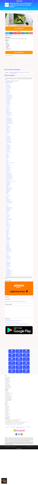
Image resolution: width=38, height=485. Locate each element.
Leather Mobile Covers (9, 95)
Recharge (6, 392)
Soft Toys (7, 253)
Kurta (7, 159)
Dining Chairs (8, 247)
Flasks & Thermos (8, 199)
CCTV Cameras (8, 226)
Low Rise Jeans (8, 165)
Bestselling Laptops (9, 275)
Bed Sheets (7, 230)
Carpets (7, 236)
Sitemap (29, 427)
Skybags (7, 155)
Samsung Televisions (9, 112)
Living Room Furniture (9, 251)
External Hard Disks (8, 130)
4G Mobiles (7, 84)
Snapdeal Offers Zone (25, 8)
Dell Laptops (8, 131)
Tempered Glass (8, 103)
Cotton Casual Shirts (9, 176)
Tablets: (6, 260)
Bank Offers (6, 412)
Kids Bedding (8, 237)
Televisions (7, 107)
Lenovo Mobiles (8, 88)
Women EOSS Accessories (9, 270)
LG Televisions (8, 114)
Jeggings (7, 192)
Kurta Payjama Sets (8, 174)
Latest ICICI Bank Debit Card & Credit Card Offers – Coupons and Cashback (14, 423)
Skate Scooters (8, 257)
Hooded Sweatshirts (9, 173)
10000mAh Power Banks (9, 97)
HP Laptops (7, 132)
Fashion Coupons (7, 393)
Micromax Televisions (9, 113)
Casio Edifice (8, 150)
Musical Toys (8, 255)
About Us (8, 427)
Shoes (7, 157)
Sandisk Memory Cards (9, 121)
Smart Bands (8, 101)
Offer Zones (6, 406)
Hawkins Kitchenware (9, 202)
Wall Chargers (8, 104)
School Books (8, 209)
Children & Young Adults (9, 207)
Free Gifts (6, 414)
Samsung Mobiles (8, 86)
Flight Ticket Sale (7, 418)
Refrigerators (8, 216)
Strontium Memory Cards (9, 123)
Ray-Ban (7, 161)
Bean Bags (7, 245)
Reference (7, 211)
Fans (7, 217)
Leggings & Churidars (9, 187)
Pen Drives (7, 133)
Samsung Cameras (8, 142)
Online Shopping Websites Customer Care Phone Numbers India (13, 320)
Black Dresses (8, 191)
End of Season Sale (7, 411)
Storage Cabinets (8, 248)
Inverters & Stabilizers (9, 219)
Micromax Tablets (8, 263)
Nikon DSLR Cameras (9, 138)
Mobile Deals (6, 410)
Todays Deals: (7, 267)
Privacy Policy (14, 447)
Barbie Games (8, 258)
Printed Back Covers (9, 96)
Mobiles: (6, 83)
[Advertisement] (19, 62)
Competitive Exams (8, 208)
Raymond (7, 160)
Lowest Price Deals (7, 417)
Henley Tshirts (8, 169)
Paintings (7, 197)
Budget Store (8, 274)
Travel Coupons (7, 395)
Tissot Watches (8, 151)
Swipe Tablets (8, 265)
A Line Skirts (7, 194)
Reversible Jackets (8, 167)
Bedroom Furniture (8, 250)
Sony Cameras (8, 139)
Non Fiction (7, 206)
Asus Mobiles (8, 92)
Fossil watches (8, 149)
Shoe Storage (8, 246)
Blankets (7, 235)
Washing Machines (8, 218)
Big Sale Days (7, 409)
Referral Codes (7, 407)
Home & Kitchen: (7, 195)
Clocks (7, 198)
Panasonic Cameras (8, 141)
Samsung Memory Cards (9, 122)
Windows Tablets (8, 261)
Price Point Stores (8, 272)
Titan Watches (8, 147)
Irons (7, 221)
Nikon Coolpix (8, 137)
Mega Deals (6, 416)
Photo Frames (8, 200)
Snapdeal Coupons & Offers (18, 8)
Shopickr (8, 55)
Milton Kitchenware (8, 203)
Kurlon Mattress (8, 239)
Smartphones (8, 85)
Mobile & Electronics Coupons (9, 394)
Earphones (7, 111)
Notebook (7, 128)
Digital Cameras (8, 140)
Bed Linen (7, 229)
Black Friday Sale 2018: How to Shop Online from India (11, 322)
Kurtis (7, 186)
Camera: (6, 134)
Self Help (7, 212)
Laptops (7, 129)
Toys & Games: (7, 252)
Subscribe (22, 427)
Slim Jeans (7, 166)
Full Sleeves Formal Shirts (9, 177)
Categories (13, 427)
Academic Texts (8, 210)
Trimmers (7, 222)
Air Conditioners (8, 214)
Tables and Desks (8, 249)
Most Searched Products (9, 273)
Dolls (7, 254)
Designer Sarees (8, 189)
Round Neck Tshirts (8, 171)
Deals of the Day (7, 413)
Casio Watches (8, 146)
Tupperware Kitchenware (9, 201)
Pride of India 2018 (8, 271)
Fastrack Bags (8, 156)
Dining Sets (7, 244)
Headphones (8, 110)
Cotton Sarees (8, 182)
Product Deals (11, 35)
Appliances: (6, 213)
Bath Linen (7, 231)
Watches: (6, 143)
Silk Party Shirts (8, 179)
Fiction (7, 205)
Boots (7, 158)
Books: (6, 204)
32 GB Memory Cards (9, 119)
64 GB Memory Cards (9, 120)
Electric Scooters (8, 256)
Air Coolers (7, 215)
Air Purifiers (7, 225)
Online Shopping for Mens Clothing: (9, 162)
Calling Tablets (8, 262)
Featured (8, 35)
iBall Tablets (7, 264)
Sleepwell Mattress (8, 238)
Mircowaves (7, 220)
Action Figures (8, 259)
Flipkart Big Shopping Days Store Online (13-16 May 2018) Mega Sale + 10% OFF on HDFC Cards (16, 422)
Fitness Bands (8, 102)
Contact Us (19, 428)
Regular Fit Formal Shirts (9, 178)
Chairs (7, 243)
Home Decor (8, 196)
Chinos (7, 172)
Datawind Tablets (8, 266)
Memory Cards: (7, 116)
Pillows (7, 234)
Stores (17, 427)
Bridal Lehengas (8, 190)
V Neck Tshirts (8, 168)
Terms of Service (7, 447)
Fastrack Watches (8, 148)
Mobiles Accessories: (8, 94)
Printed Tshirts (8, 170)
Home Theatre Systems (9, 115)
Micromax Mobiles (8, 87)
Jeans (7, 193)
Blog (26, 427)
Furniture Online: (7, 240)
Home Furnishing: (7, 228)
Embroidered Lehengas (9, 188)
